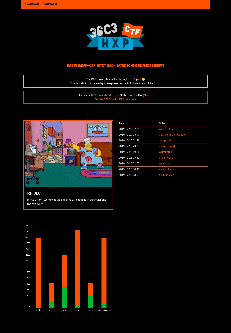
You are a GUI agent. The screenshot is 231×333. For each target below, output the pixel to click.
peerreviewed (167, 146)
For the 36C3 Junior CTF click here (115, 99)
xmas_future (166, 129)
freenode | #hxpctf (107, 95)
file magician (166, 175)
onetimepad (166, 157)
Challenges (32, 4)
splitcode (164, 163)
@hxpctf (148, 95)
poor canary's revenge (172, 134)
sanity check (166, 169)
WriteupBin (165, 152)
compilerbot (166, 140)
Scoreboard (49, 4)
